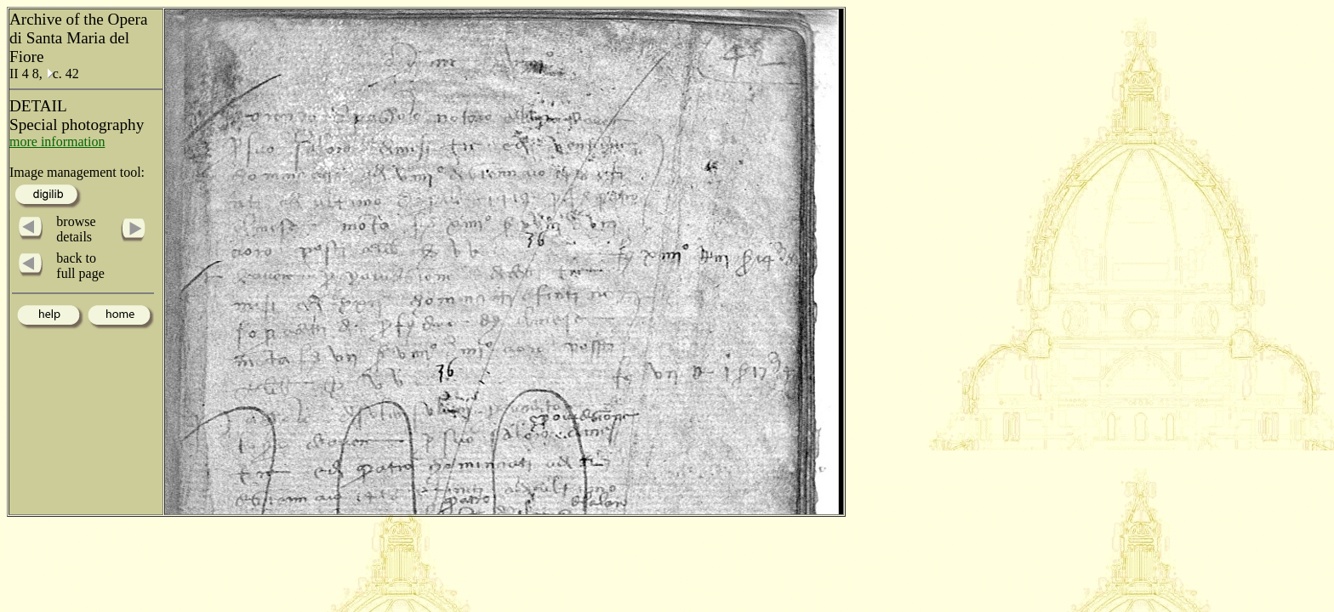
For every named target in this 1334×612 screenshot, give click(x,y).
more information (57, 141)
